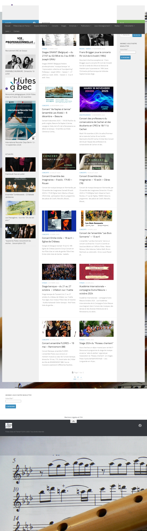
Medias (117, 26)
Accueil (7, 26)
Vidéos (88, 63)
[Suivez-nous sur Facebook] (34, 37)
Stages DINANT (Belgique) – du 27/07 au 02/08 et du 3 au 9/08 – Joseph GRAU (59, 70)
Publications (85, 26)
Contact (16, 31)
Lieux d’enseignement (102, 26)
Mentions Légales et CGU (73, 431)
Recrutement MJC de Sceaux (16, 65)
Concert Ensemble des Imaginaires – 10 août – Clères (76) (94, 194)
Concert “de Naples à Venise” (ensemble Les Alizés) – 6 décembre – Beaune (56, 127)
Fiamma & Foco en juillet (14, 188)
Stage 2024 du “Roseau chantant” (96, 357)
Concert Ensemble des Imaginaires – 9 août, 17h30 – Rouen (57, 194)
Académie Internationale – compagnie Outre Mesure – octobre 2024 (93, 304)
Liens (7, 31)
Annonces (72, 26)
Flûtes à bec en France (21, 26)
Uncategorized (85, 129)
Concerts (55, 26)
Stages (63, 26)
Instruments (128, 26)
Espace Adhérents (40, 26)
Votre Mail (124, 63)
